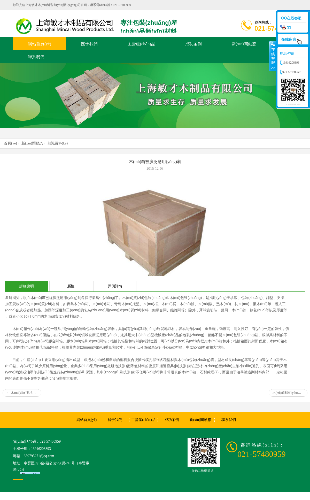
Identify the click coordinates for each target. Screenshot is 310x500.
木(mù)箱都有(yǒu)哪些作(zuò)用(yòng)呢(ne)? (290, 393)
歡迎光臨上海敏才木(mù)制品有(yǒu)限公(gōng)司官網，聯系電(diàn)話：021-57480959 (72, 5)
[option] (155, 95)
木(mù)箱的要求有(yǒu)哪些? (23, 393)
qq (285, 27)
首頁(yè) (10, 143)
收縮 (272, 56)
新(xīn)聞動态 (32, 143)
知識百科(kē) (58, 143)
